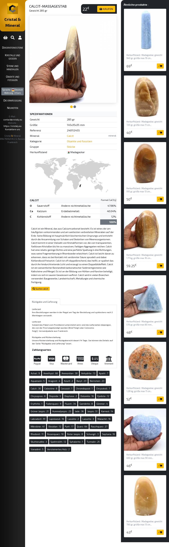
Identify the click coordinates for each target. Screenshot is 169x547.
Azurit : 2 (97, 372)
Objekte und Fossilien (21, 64)
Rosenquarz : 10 (55, 440)
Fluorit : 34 (71, 402)
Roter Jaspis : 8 (75, 440)
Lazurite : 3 (52, 425)
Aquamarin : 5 (67, 372)
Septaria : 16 (108, 440)
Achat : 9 (51, 364)
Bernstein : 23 (54, 379)
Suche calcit (56, 279)
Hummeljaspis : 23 (77, 410)
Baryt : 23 (110, 372)
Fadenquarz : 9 (54, 402)
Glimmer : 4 (103, 402)
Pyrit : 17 (51, 433)
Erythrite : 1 (101, 395)
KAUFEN (111, 8)
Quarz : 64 (64, 433)
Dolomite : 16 (69, 395)
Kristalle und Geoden (21, 49)
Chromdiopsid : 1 (55, 387)
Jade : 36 (95, 410)
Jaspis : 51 (108, 410)
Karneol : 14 (53, 417)
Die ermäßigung (21, 84)
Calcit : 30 (70, 379)
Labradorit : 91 (70, 417)
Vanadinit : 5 (53, 455)
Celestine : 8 (85, 379)
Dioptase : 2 (53, 395)
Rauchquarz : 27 (81, 433)
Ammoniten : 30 (86, 364)
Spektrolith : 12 (74, 448)
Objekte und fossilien (91, 130)
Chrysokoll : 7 (74, 387)
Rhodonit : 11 (99, 433)
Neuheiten (20, 92)
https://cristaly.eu (25, 104)
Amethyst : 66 (67, 364)
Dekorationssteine (20, 41)
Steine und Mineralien (21, 56)
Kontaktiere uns (20, 107)
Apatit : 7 (51, 372)
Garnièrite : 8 (87, 402)
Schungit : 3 (92, 440)
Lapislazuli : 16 (88, 417)
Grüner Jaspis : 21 (56, 410)
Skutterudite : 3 (55, 448)
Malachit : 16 (68, 425)
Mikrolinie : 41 (86, 425)
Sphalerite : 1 (92, 448)
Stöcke (83, 135)
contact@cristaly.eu (24, 101)
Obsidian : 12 (102, 425)
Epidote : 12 (86, 395)
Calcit (82, 124)
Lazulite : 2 (105, 417)
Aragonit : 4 (83, 372)
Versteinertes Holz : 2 (74, 455)
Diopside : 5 (109, 387)
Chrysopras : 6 (91, 387)
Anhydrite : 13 (104, 364)
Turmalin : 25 (109, 448)
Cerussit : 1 (100, 379)
